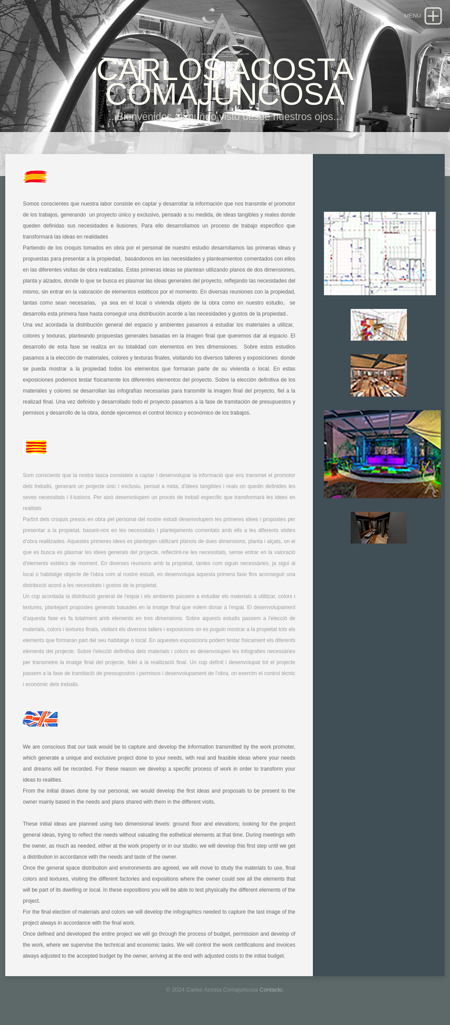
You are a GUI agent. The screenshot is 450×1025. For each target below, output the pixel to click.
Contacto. (271, 989)
